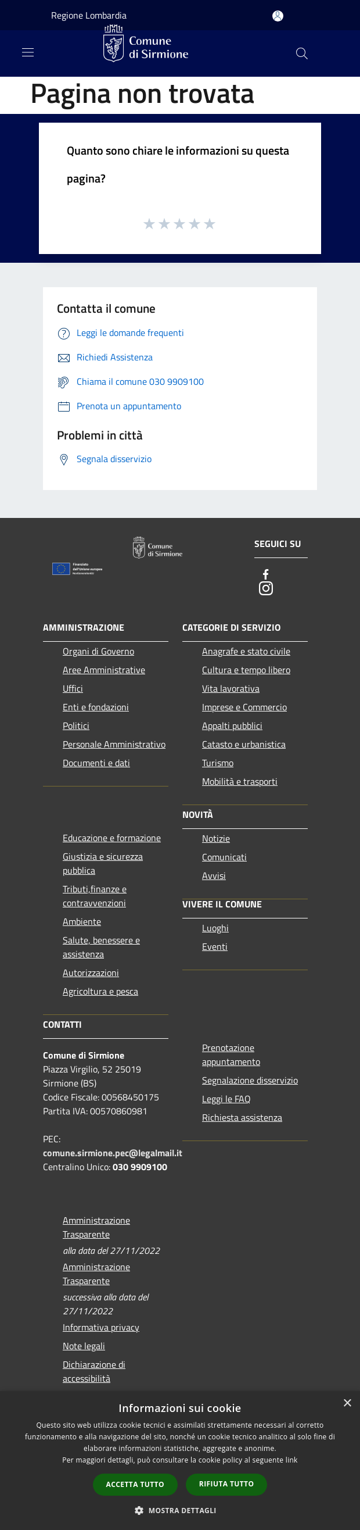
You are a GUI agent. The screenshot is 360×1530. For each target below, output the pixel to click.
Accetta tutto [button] (135, 1484)
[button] (180, 1510)
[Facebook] (266, 574)
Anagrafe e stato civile (246, 651)
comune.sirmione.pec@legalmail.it (112, 1153)
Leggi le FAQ (226, 1099)
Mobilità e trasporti (240, 781)
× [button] (347, 1403)
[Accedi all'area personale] (278, 16)
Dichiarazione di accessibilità (94, 1371)
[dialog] (180, 1460)
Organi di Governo (98, 651)
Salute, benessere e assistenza (101, 947)
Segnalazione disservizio (250, 1080)
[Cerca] (302, 53)
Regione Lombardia (89, 15)
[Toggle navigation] (28, 52)
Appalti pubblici (232, 725)
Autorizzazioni (91, 973)
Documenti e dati (96, 763)
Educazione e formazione (112, 838)
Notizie (216, 838)
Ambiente (82, 921)
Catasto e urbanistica (244, 744)
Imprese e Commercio (244, 707)
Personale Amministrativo (114, 744)
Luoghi (215, 928)
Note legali (84, 1346)
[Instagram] (266, 588)
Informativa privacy (101, 1327)
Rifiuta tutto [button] (226, 1484)
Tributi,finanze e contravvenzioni (95, 896)
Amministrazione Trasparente (96, 1227)
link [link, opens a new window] (292, 1460)
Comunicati (224, 857)
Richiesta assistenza (242, 1117)
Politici (76, 725)
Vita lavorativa (231, 688)
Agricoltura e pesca (100, 991)
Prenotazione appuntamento (231, 1054)
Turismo (217, 763)
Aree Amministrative (104, 670)
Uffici (73, 688)
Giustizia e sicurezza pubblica (103, 863)
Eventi (215, 946)
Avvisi (214, 875)
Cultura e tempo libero (246, 670)
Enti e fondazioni (96, 707)
